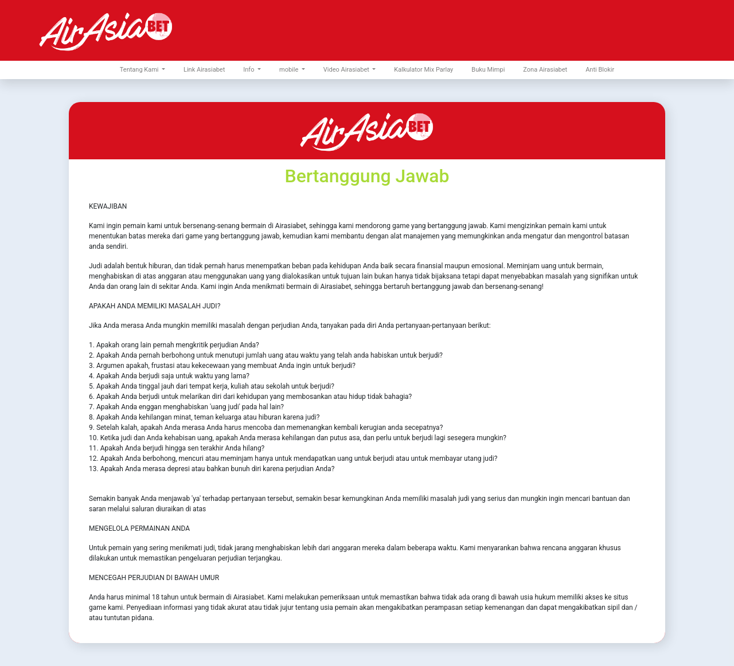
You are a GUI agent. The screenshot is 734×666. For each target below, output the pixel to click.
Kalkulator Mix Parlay (423, 69)
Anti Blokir (599, 69)
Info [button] (249, 69)
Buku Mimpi (488, 69)
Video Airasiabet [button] (347, 69)
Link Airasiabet (204, 69)
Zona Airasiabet (545, 69)
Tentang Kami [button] (140, 69)
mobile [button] (289, 69)
